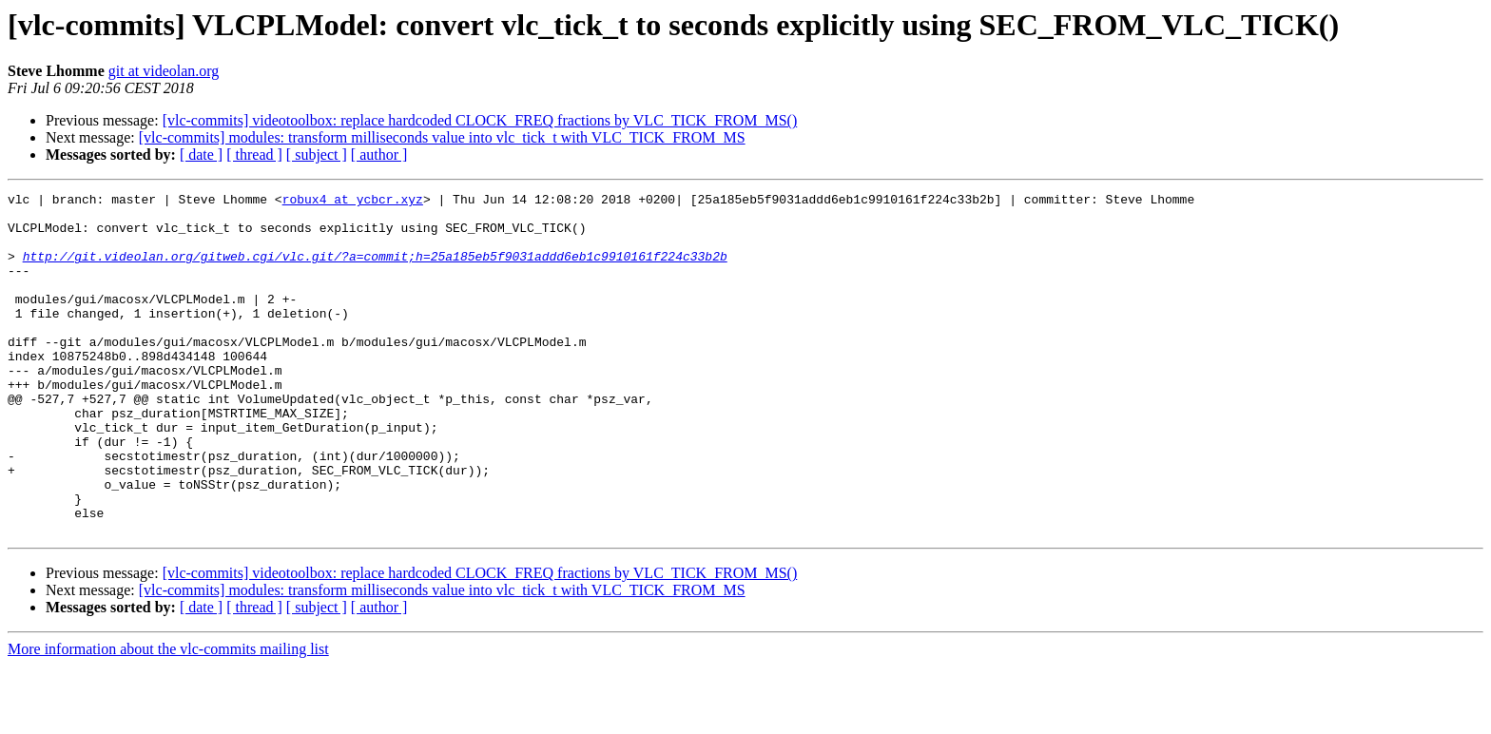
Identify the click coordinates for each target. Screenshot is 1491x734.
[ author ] (379, 154)
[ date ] (201, 154)
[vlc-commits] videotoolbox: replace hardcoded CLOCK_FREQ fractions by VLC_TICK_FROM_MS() (480, 120)
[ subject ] (316, 154)
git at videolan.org (164, 71)
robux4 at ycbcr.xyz (352, 201)
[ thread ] (254, 154)
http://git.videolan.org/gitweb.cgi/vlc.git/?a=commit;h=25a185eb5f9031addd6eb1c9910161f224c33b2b (375, 270)
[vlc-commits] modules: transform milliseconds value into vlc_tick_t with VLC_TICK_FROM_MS (442, 137)
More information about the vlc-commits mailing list (168, 717)
